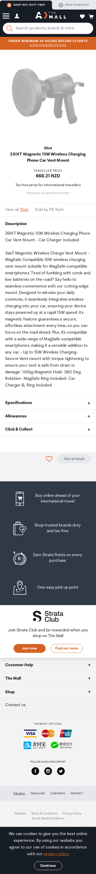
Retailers (20, 813)
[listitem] (48, 499)
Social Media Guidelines (48, 818)
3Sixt (24, 209)
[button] (6, 16)
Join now (29, 648)
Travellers (37, 793)
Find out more (66, 648)
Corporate (57, 793)
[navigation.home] (50, 16)
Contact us (15, 705)
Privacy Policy (72, 813)
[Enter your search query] (48, 28)
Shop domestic (74, 5)
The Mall (19, 793)
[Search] (9, 28)
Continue (48, 866)
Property (76, 793)
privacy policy (56, 854)
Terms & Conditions (44, 813)
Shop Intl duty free (26, 5)
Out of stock (74, 459)
